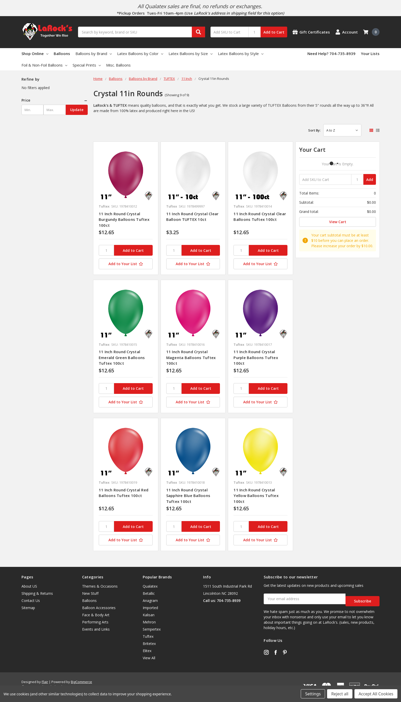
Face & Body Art (95, 614)
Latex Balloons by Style (240, 53)
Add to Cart (273, 32)
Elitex (147, 650)
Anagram (150, 600)
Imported (150, 607)
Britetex (149, 643)
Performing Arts (95, 622)
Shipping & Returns (37, 593)
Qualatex (150, 586)
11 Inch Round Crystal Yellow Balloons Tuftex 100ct (256, 495)
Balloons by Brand (93, 53)
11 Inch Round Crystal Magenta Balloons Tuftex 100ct (191, 357)
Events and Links (96, 629)
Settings (313, 694)
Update (76, 109)
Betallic (149, 593)
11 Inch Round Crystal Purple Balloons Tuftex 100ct (255, 357)
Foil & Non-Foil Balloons (44, 65)
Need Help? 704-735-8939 (331, 53)
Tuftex (148, 636)
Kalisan (148, 614)
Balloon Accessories (99, 607)
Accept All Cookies (376, 694)
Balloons (62, 53)
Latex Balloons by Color (140, 53)
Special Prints (87, 65)
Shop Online (34, 53)
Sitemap (28, 607)
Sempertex (152, 629)
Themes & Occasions (100, 586)
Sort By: (314, 130)
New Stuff (90, 593)
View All (149, 657)
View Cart (337, 221)
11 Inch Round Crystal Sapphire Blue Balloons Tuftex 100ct (188, 495)
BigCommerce (81, 681)
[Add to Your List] (126, 263)
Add (369, 179)
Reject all (339, 694)
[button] (54, 100)
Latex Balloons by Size (191, 53)
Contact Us (30, 600)
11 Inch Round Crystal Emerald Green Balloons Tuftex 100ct (122, 357)
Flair (45, 681)
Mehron (149, 622)
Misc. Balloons (118, 65)
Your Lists (370, 53)
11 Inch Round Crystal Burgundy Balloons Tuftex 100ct (124, 219)
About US (29, 586)
